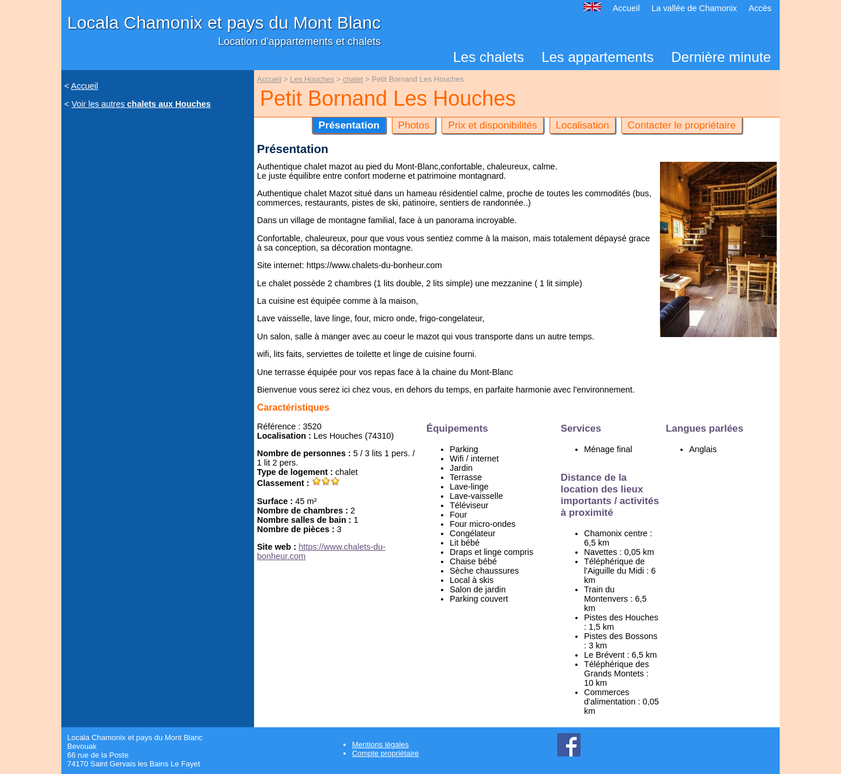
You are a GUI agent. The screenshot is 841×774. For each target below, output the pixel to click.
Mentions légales (380, 744)
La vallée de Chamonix (693, 8)
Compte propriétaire (385, 753)
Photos (414, 125)
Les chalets (488, 57)
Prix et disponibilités (492, 125)
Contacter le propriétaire (682, 125)
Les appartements (597, 57)
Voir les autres (140, 104)
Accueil (626, 8)
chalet (353, 79)
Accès (760, 8)
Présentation (349, 125)
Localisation (582, 125)
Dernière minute (721, 57)
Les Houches (312, 79)
